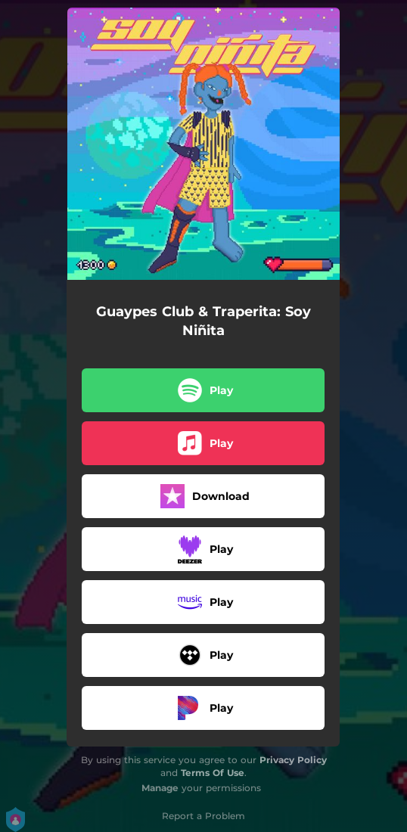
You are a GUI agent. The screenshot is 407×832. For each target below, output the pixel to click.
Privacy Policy (293, 759)
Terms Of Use (212, 772)
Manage (160, 787)
